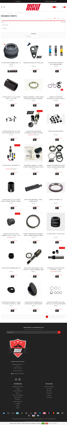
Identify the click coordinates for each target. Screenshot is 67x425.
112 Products (49, 18)
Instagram (17, 403)
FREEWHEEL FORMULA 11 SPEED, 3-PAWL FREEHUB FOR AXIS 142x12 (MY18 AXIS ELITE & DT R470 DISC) (33, 167)
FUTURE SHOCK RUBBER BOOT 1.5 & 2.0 (11, 63)
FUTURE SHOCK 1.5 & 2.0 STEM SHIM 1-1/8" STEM (11, 97)
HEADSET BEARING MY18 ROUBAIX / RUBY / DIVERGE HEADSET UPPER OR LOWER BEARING (33, 235)
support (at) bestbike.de (18, 373)
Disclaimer (17, 399)
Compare (49, 395)
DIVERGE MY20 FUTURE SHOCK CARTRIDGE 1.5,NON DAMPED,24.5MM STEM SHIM (55, 269)
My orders (49, 388)
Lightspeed (41, 418)
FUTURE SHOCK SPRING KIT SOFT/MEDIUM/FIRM (55, 63)
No (46, 423)
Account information (49, 386)
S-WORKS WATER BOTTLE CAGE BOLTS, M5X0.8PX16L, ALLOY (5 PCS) (11, 132)
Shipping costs (14, 69)
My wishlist (49, 393)
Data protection (18, 397)
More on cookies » (53, 423)
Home (3, 13)
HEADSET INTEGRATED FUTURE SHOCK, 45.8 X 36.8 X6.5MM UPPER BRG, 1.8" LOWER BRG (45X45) (56, 303)
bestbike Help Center (18, 386)
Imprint (18, 405)
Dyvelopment (52, 418)
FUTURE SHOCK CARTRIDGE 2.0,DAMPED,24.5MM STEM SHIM (33, 132)
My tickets (49, 391)
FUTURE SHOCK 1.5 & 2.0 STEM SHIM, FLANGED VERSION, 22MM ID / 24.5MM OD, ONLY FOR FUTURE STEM (11, 202)
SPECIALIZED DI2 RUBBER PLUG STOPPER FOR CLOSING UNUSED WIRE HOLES (33, 303)
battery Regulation (17, 401)
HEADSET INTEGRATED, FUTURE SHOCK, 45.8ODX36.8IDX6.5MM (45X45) (56, 167)
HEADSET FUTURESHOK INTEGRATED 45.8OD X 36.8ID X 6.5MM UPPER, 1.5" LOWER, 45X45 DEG (56, 99)
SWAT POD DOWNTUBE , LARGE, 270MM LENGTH (33, 200)
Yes (43, 423)
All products (49, 397)
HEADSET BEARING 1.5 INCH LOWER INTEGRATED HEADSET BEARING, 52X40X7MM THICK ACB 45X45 (33, 98)
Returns (18, 393)
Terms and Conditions (18, 395)
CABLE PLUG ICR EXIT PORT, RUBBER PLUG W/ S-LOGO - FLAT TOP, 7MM (11, 235)
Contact (18, 408)
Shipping (18, 388)
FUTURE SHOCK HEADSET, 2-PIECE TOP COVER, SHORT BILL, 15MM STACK (11, 303)
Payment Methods (17, 391)
